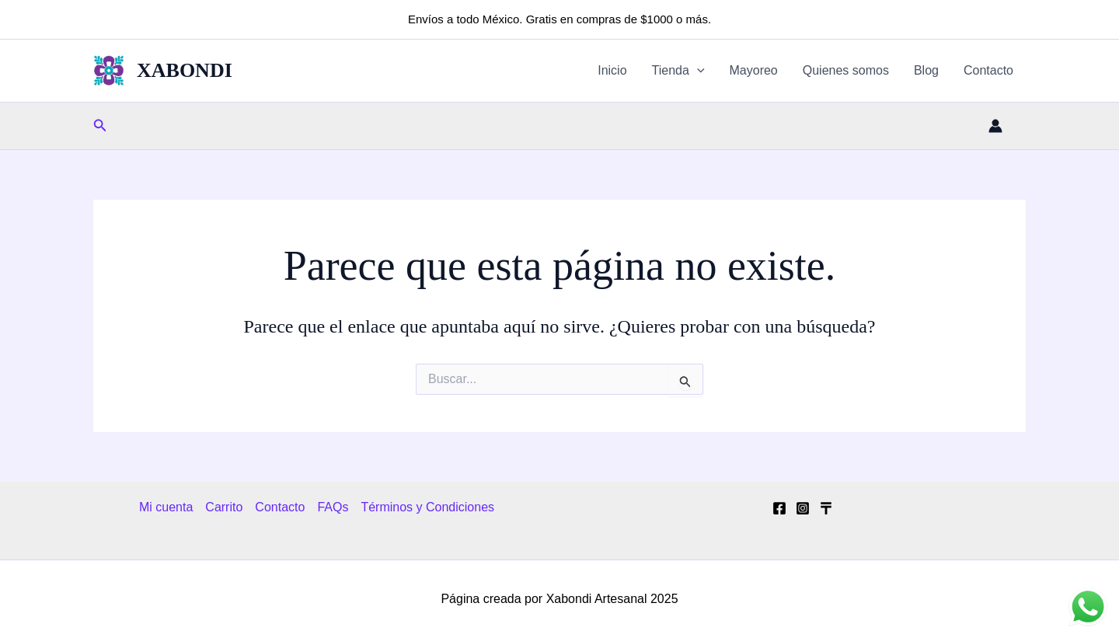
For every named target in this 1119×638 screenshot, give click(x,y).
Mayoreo (754, 70)
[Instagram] (803, 508)
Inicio (612, 70)
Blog (926, 70)
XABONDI (184, 70)
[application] (697, 71)
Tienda (678, 71)
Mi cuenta (166, 507)
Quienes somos (846, 70)
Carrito (223, 507)
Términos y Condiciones (427, 507)
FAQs (332, 507)
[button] (100, 126)
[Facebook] (779, 508)
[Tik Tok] (826, 508)
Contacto (988, 70)
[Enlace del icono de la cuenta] (995, 126)
